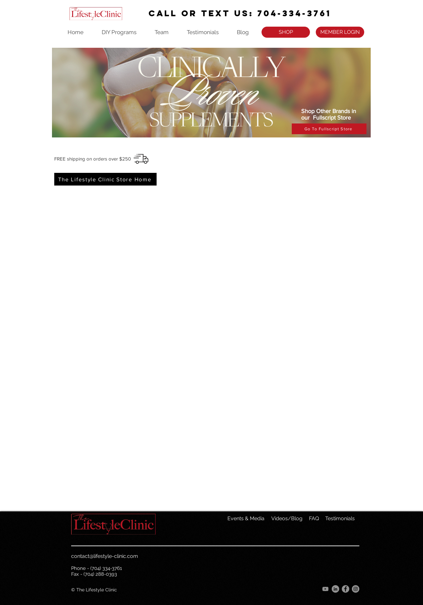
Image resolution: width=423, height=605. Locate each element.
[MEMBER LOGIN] (340, 32)
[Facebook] (345, 589)
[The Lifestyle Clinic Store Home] (105, 179)
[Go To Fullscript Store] (329, 128)
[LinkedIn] (335, 589)
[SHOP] (286, 32)
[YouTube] (325, 589)
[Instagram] (355, 589)
